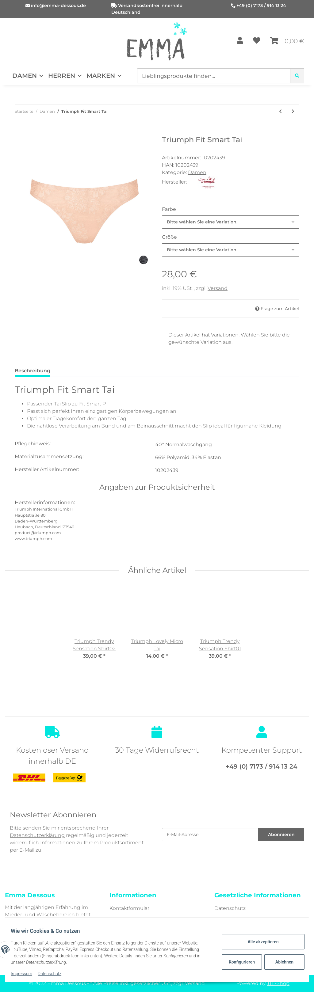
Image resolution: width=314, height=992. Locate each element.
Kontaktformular (129, 908)
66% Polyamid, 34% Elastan (188, 457)
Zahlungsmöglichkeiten (138, 920)
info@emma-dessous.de (58, 5)
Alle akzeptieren (258, 941)
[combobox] (230, 222)
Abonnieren (281, 834)
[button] (240, 41)
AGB (219, 920)
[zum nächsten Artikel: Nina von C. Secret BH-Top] (293, 111)
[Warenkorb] (287, 41)
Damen (197, 172)
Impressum (25, 973)
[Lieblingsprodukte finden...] (213, 75)
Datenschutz (230, 908)
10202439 (166, 470)
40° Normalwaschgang (183, 444)
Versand (218, 288)
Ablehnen (280, 962)
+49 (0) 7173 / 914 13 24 (261, 5)
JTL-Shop (278, 983)
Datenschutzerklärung (37, 835)
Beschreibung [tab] (32, 371)
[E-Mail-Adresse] (210, 834)
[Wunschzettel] (256, 41)
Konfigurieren (238, 962)
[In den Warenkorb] (20, 132)
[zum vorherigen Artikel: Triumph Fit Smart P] (280, 111)
